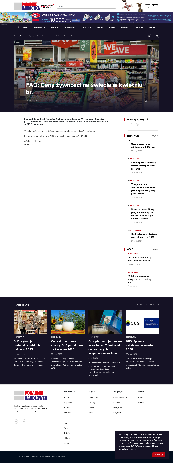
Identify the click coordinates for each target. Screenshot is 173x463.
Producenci (70, 27)
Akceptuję (159, 455)
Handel (25, 27)
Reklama (139, 27)
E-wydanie (117, 413)
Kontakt (152, 27)
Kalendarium (93, 398)
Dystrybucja (117, 408)
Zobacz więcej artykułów (148, 305)
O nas (140, 398)
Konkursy (91, 408)
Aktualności (133, 272)
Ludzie (100, 27)
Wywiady (91, 403)
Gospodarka (39, 27)
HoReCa (125, 27)
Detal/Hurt (135, 159)
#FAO (144, 101)
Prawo (112, 27)
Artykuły (31, 36)
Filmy (90, 413)
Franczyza (86, 27)
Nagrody (116, 403)
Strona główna (19, 36)
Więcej (155, 136)
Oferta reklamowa (120, 398)
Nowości (55, 27)
